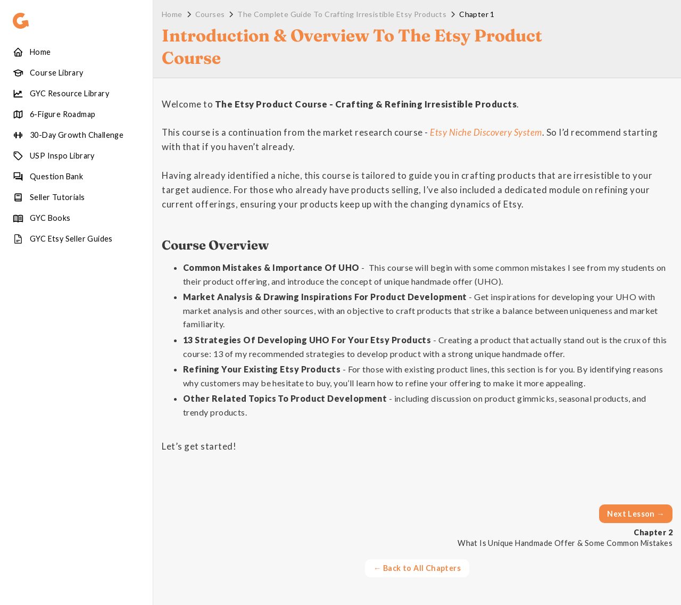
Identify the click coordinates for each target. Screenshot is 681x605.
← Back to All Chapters (417, 568)
